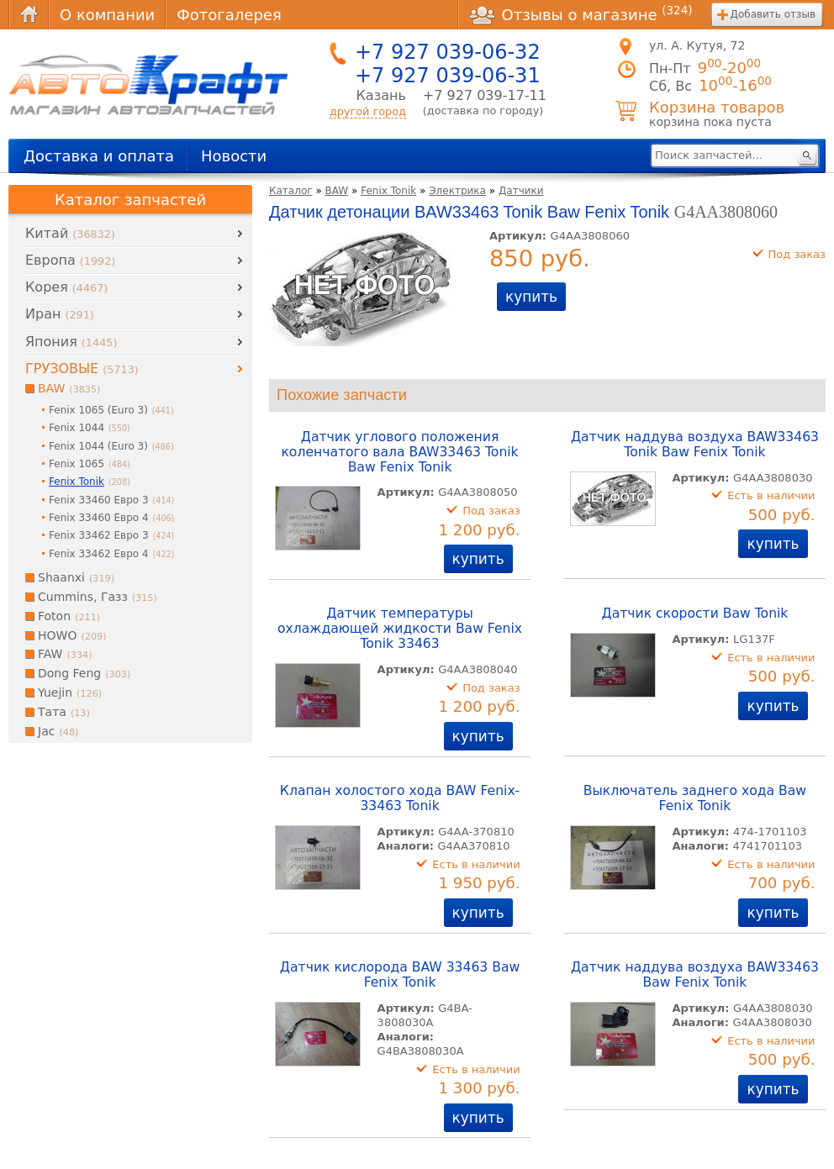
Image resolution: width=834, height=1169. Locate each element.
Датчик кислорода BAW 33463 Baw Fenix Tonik (400, 975)
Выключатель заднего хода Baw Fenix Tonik (694, 798)
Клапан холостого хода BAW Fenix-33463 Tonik (400, 798)
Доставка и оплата (99, 156)
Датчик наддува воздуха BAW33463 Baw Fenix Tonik (695, 975)
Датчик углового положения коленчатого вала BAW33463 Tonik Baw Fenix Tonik (399, 452)
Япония (71, 342)
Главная (28, 14)
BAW (337, 191)
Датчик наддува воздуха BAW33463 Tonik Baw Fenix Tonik (695, 444)
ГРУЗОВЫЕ (82, 369)
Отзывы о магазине (581, 14)
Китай (70, 233)
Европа (70, 260)
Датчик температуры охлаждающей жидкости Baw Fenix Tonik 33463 (399, 628)
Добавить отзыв (773, 14)
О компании (107, 15)
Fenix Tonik (388, 191)
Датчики (521, 191)
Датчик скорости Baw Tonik (695, 613)
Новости (234, 156)
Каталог (291, 191)
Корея (66, 287)
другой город (368, 111)
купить (531, 296)
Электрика (457, 191)
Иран (59, 314)
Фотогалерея (229, 15)
